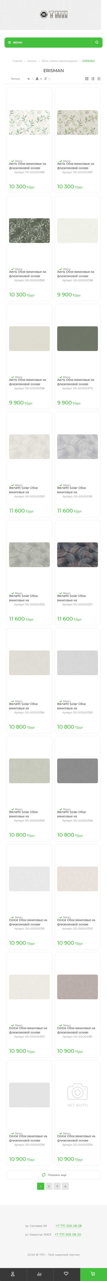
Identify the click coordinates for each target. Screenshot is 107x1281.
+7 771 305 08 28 (68, 1226)
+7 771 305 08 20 (68, 1234)
